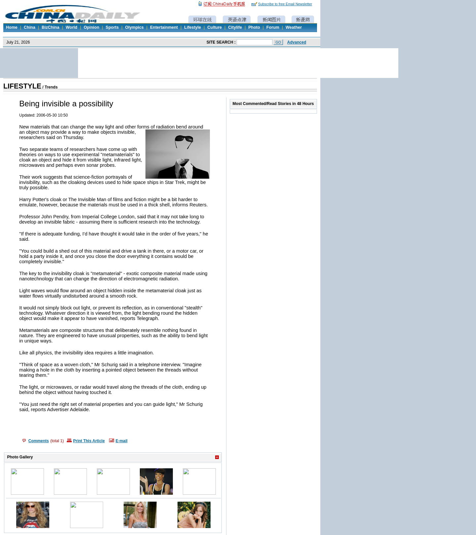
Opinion (91, 27)
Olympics (134, 27)
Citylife (235, 27)
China (29, 27)
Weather (294, 27)
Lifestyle (192, 27)
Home (12, 27)
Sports (112, 27)
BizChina (50, 27)
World (71, 27)
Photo (254, 27)
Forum (272, 27)
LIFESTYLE (22, 86)
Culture (214, 27)
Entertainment (164, 27)
